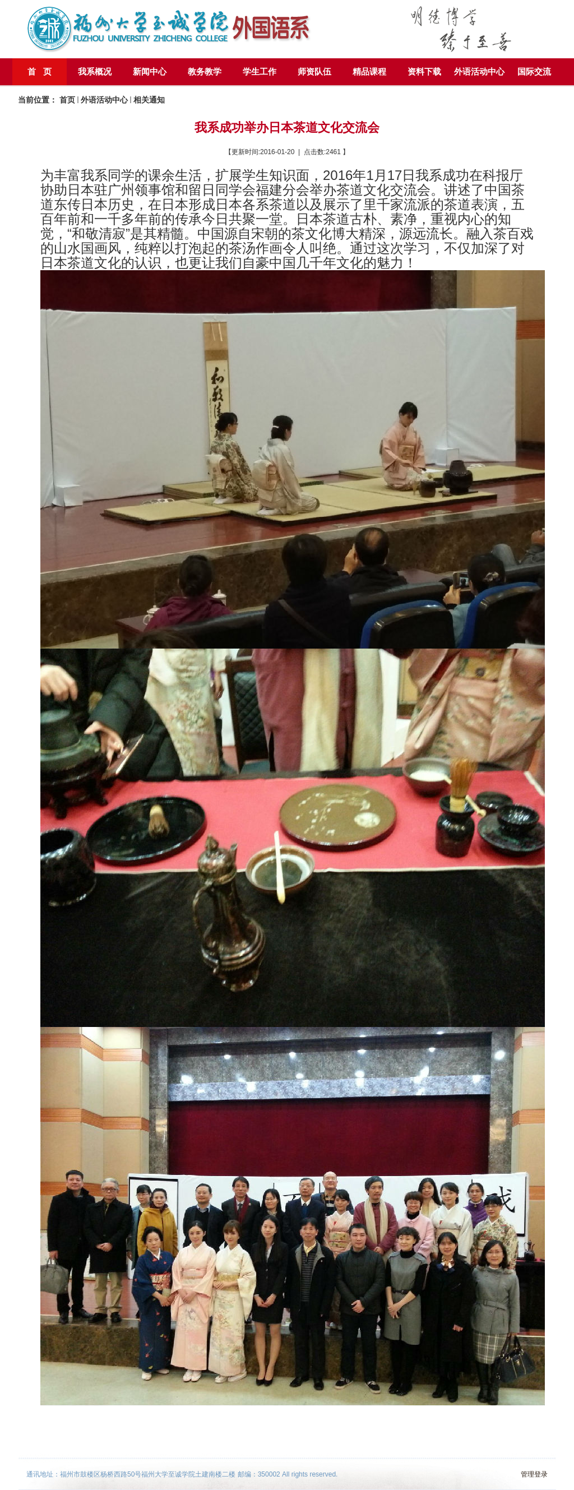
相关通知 (149, 99)
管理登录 (534, 1474)
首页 (67, 99)
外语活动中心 (104, 99)
